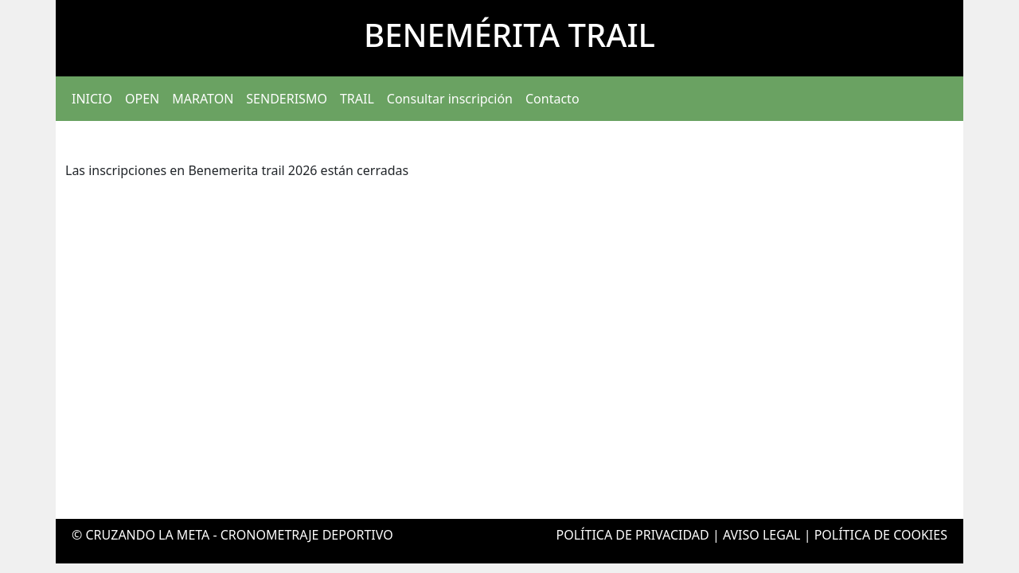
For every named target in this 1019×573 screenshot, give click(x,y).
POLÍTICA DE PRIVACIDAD (632, 535)
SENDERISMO (286, 98)
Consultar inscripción (450, 98)
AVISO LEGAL (762, 535)
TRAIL (357, 98)
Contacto (552, 98)
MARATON (202, 98)
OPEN (142, 98)
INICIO (92, 98)
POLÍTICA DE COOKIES (880, 535)
